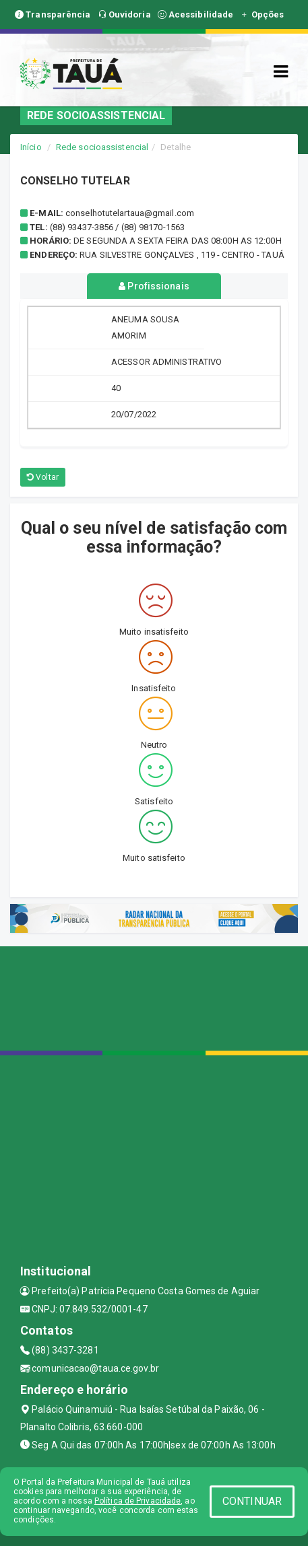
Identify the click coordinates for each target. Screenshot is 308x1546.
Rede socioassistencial (102, 147)
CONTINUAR (252, 1501)
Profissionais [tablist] (154, 286)
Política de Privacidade (137, 1501)
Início (31, 147)
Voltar (43, 477)
